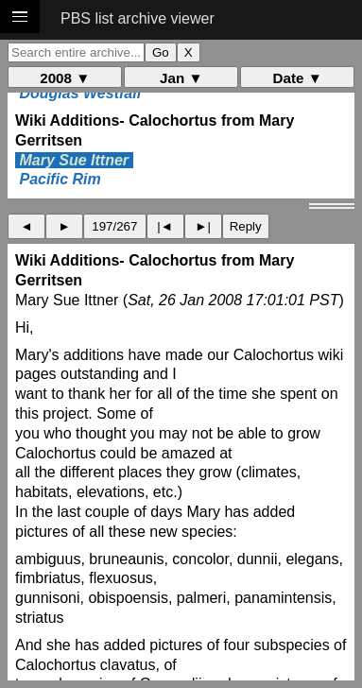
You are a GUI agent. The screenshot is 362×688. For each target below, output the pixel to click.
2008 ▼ (65, 78)
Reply (246, 226)
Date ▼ (297, 78)
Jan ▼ (181, 78)
